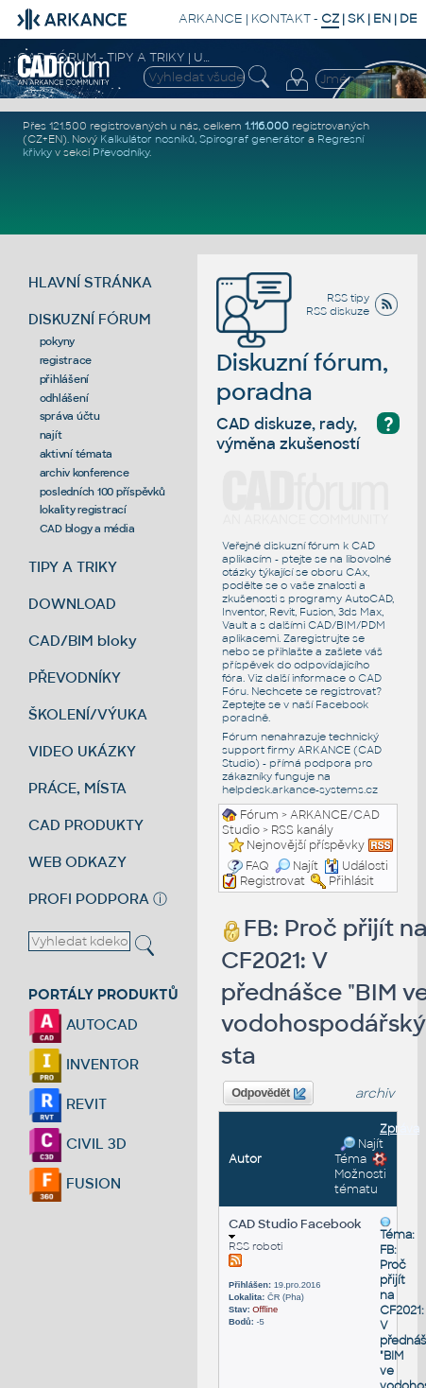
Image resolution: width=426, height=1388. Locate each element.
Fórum (259, 815)
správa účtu (70, 416)
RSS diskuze (337, 311)
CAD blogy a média (87, 528)
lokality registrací (83, 509)
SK (356, 18)
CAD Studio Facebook (295, 1228)
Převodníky (121, 152)
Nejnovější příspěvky (306, 845)
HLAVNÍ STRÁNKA (90, 282)
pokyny (58, 341)
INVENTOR (83, 1064)
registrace (66, 360)
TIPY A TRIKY (72, 567)
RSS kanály (302, 830)
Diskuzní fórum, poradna (302, 350)
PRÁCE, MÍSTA (77, 788)
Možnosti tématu (360, 1174)
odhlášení (64, 398)
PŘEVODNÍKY (74, 677)
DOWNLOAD (72, 604)
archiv (375, 1093)
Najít (296, 866)
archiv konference (84, 472)
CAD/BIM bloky (82, 641)
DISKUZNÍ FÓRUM (89, 319)
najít (51, 435)
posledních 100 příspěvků (102, 491)
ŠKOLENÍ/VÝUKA (87, 714)
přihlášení (65, 379)
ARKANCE (211, 18)
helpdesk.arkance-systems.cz (300, 789)
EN (382, 18)
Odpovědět (268, 1094)
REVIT (67, 1104)
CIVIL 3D (77, 1144)
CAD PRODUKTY (86, 825)
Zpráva (399, 1128)
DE (408, 18)
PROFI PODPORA (88, 899)
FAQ (257, 866)
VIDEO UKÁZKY (82, 751)
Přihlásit (351, 881)
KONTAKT (281, 18)
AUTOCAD (83, 1024)
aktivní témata (76, 453)
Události (356, 866)
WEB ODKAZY (77, 862)
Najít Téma (358, 1151)
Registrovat (272, 881)
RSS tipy (348, 297)
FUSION (74, 1183)
